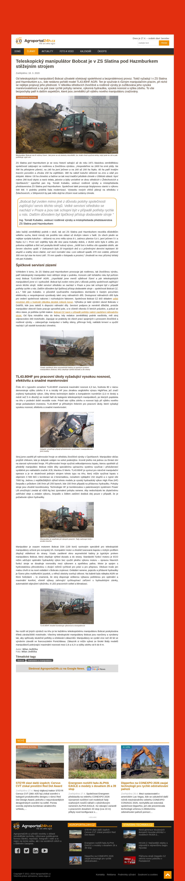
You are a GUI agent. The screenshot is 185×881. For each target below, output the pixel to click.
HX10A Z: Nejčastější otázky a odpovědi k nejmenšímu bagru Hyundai (153, 845)
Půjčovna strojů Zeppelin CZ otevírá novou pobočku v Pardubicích (152, 858)
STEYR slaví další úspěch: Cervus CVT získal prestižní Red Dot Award (100, 832)
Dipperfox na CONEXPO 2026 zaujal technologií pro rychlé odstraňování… (99, 858)
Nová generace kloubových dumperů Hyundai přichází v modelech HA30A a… (152, 832)
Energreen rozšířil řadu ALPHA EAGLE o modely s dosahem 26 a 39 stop (101, 845)
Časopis (102, 51)
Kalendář (85, 51)
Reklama (111, 874)
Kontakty (100, 874)
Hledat (164, 43)
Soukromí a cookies (148, 874)
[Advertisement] (67, 705)
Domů (17, 51)
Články (31, 51)
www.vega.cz (44, 876)
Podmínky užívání (127, 874)
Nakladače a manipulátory (39, 660)
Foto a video (67, 51)
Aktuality (47, 51)
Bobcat (21, 660)
